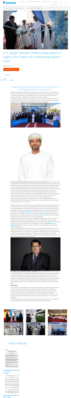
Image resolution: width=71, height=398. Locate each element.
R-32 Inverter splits (27, 211)
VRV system (48, 223)
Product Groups (8, 8)
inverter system (45, 213)
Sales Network (31, 8)
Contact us (40, 8)
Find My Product (19, 8)
